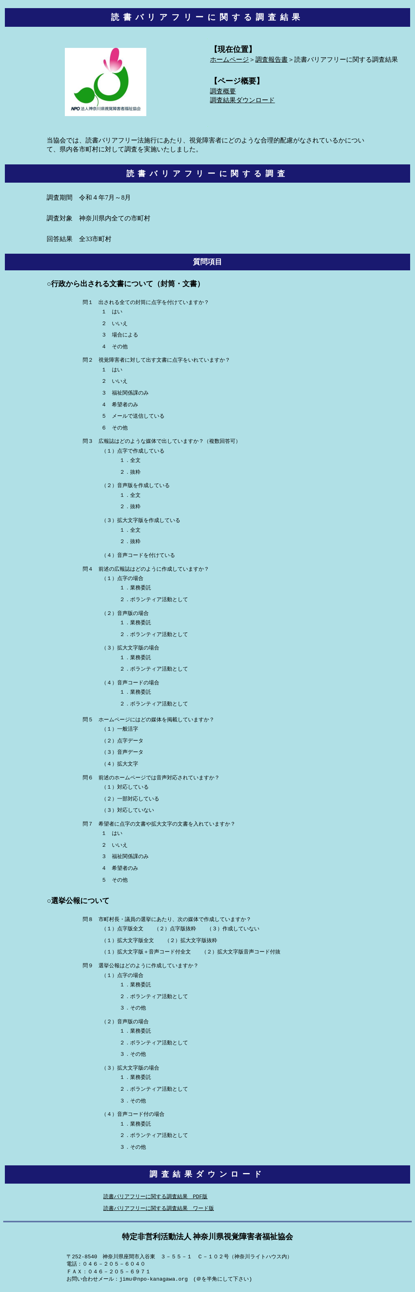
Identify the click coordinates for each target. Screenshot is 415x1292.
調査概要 (223, 91)
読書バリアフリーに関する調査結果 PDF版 (155, 1197)
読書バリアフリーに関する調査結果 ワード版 (158, 1209)
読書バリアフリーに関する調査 (207, 174)
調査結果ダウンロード (242, 100)
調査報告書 (271, 59)
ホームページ (229, 59)
